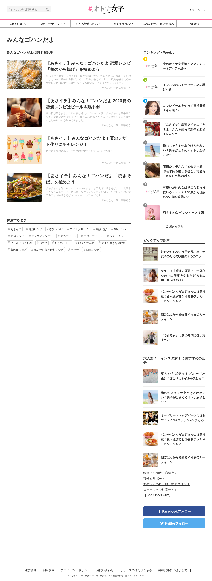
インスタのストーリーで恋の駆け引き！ (184, 87)
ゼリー (75, 249)
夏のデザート (68, 236)
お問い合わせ (105, 570)
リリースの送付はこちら (136, 570)
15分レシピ (17, 236)
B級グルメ (120, 229)
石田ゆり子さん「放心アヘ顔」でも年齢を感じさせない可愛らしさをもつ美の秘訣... (184, 171)
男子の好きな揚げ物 (113, 243)
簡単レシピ (93, 249)
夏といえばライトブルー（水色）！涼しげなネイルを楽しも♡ (183, 376)
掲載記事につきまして (172, 570)
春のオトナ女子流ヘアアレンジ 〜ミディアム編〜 (184, 66)
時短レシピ (35, 229)
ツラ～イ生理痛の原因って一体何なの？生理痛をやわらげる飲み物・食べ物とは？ (183, 275)
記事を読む (69, 74)
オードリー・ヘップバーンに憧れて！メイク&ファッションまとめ (183, 418)
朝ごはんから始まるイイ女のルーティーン (183, 317)
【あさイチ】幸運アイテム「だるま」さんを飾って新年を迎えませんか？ (184, 129)
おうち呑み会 (86, 243)
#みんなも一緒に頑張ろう (116, 87)
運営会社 (30, 570)
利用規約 (48, 570)
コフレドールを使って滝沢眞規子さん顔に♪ (184, 108)
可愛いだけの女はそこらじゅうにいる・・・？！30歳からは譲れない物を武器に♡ (184, 192)
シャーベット (118, 236)
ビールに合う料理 (21, 243)
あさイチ (16, 229)
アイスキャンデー (42, 236)
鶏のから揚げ (19, 249)
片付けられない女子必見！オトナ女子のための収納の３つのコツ (183, 254)
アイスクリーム (79, 229)
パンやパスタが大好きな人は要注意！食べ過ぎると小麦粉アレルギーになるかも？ (183, 296)
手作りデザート (93, 236)
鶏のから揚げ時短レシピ (49, 249)
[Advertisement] (106, 553)
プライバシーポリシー (75, 570)
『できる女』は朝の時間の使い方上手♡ (183, 338)
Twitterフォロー (176, 523)
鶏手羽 (43, 243)
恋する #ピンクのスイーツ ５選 (183, 212)
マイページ (197, 9)
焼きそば (101, 229)
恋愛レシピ (56, 229)
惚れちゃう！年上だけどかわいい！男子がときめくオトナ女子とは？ (184, 150)
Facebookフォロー (176, 511)
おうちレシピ (63, 243)
